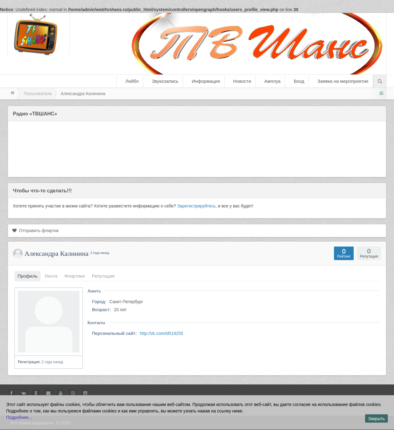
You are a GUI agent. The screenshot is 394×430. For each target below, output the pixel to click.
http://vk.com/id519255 (161, 333)
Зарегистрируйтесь (196, 205)
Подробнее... (19, 417)
